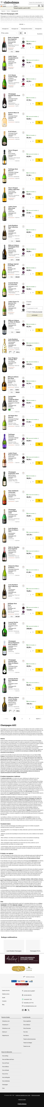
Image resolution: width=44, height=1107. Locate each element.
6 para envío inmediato (32, 570)
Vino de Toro (5, 1073)
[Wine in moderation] (22, 985)
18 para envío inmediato (32, 588)
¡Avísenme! (35, 315)
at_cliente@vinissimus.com (30, 1006)
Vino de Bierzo (5, 1066)
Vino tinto (25, 1031)
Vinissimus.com (6, 1021)
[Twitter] (29, 1010)
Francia (8, 11)
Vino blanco (26, 1035)
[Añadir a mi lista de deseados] (23, 38)
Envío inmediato (31, 41)
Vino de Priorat (5, 1063)
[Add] (39, 47)
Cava (3, 1088)
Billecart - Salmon (34, 886)
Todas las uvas (26, 1046)
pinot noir (15, 905)
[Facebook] (26, 1010)
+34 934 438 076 (27, 995)
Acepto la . (34, 311)
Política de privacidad (37, 311)
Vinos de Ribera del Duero (8, 1059)
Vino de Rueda (5, 1070)
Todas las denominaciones (29, 1039)
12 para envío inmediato (32, 343)
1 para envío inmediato (32, 438)
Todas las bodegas (27, 1042)
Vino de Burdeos (6, 1081)
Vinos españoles (27, 1021)
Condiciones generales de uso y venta (22, 1095)
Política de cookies (22, 1099)
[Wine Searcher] (22, 968)
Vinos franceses (27, 1028)
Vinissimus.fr (5, 1024)
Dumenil (24, 886)
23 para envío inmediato (32, 494)
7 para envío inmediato (32, 210)
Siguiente (38, 718)
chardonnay (3, 905)
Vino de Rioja (5, 1055)
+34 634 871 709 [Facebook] (28, 999)
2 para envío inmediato (32, 626)
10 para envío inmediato (32, 457)
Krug (27, 886)
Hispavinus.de (5, 1035)
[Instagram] (23, 1010)
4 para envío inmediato (32, 116)
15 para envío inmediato (32, 60)
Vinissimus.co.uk (6, 1028)
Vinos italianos (26, 1024)
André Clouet (19, 886)
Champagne (5, 1084)
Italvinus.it (4, 1031)
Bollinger (40, 886)
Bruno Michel (4, 887)
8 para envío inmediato (32, 154)
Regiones (3, 11)
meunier (20, 905)
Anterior (6, 718)
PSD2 (14, 981)
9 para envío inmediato (32, 419)
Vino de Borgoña (6, 1077)
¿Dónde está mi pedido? (29, 991)
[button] (39, 6)
